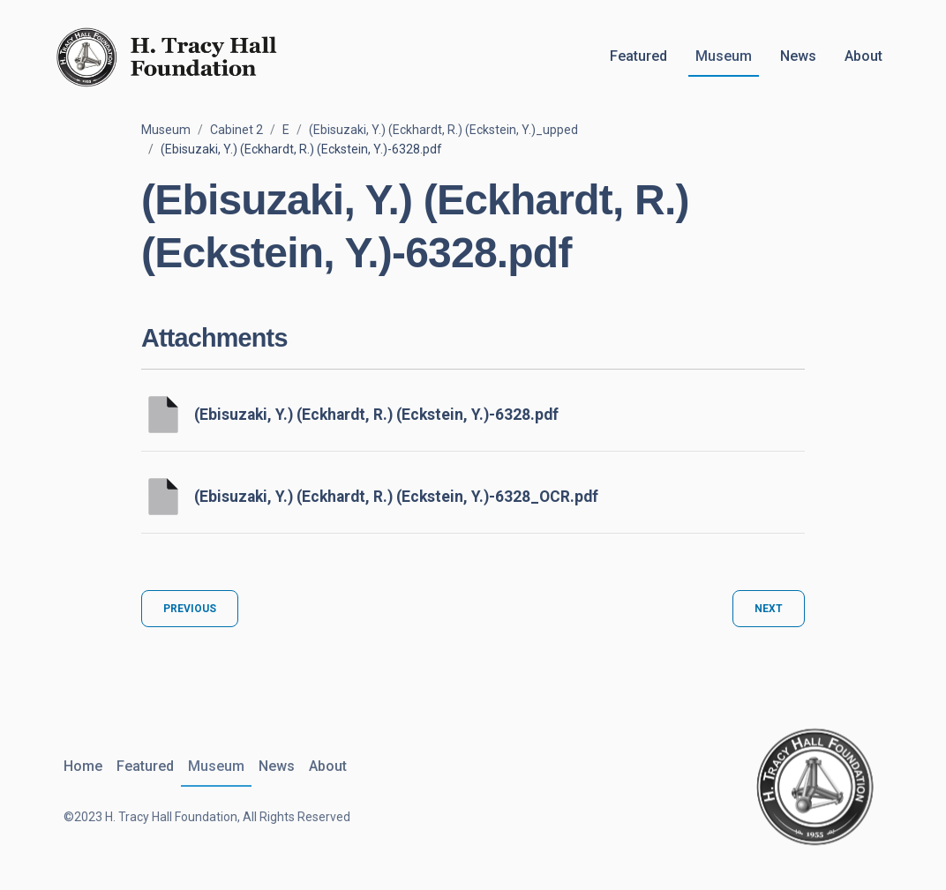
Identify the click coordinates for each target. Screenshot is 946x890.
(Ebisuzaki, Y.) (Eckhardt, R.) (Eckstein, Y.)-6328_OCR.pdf (396, 496)
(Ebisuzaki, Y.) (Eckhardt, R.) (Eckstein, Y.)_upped (443, 130)
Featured (638, 56)
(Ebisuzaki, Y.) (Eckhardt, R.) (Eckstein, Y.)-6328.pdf (376, 414)
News (798, 56)
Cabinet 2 (236, 130)
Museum (723, 56)
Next (769, 608)
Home (83, 766)
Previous (189, 608)
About (863, 56)
